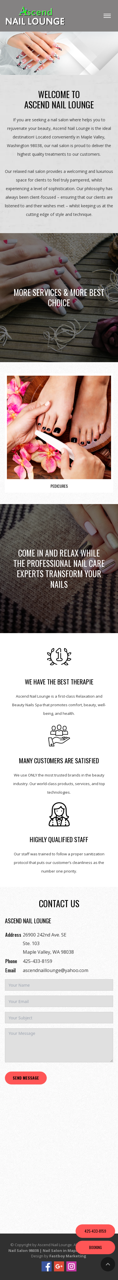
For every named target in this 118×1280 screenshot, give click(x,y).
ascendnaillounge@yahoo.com (55, 970)
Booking (95, 1247)
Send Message (26, 1078)
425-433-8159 (37, 961)
